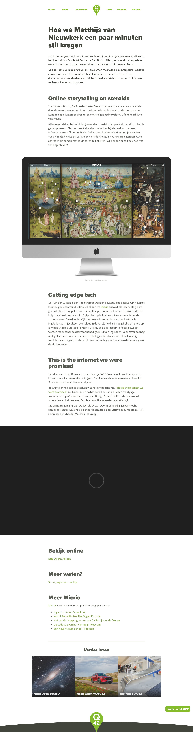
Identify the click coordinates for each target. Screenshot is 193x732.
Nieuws (136, 9)
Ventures (81, 9)
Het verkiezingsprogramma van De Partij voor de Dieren (87, 622)
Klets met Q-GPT (177, 709)
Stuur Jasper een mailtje (62, 584)
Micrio (104, 308)
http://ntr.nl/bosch (59, 560)
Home (51, 9)
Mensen (121, 9)
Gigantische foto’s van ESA (69, 614)
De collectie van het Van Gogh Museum (77, 626)
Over (109, 9)
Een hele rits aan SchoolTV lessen (74, 630)
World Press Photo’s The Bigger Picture (77, 618)
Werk (65, 9)
